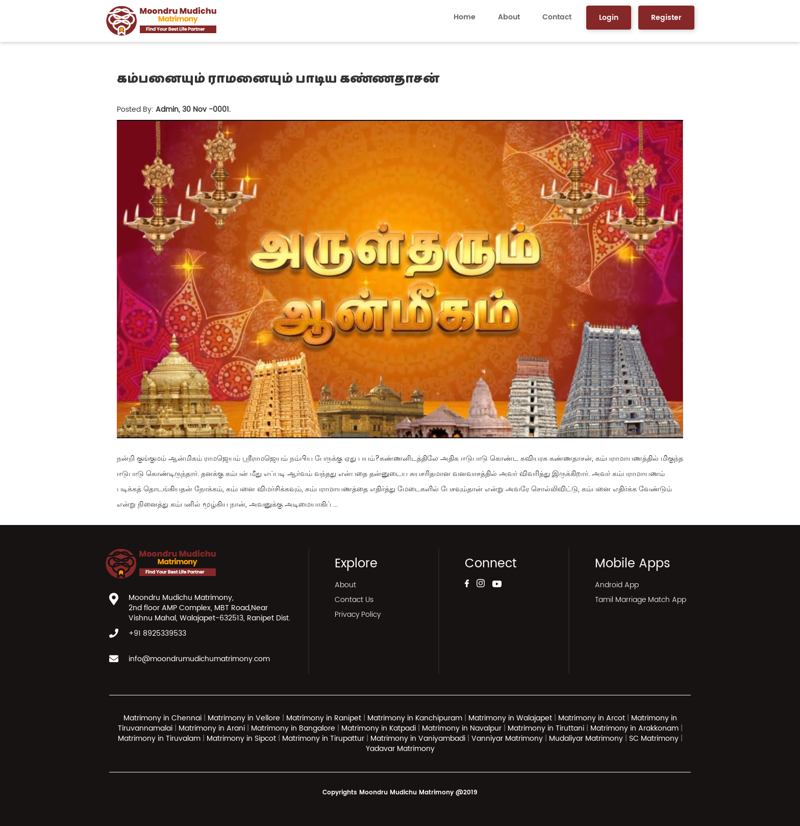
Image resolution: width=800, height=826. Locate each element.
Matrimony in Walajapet (510, 718)
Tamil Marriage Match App (640, 600)
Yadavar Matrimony (400, 749)
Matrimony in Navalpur (462, 728)
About (509, 17)
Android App (617, 585)
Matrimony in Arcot (591, 718)
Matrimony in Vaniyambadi (417, 738)
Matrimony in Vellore (244, 718)
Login (608, 17)
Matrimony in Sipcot (241, 738)
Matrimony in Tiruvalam (159, 738)
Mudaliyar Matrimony (587, 738)
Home (465, 17)
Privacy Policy (358, 614)
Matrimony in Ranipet (323, 718)
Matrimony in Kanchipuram (414, 718)
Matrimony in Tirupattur (323, 738)
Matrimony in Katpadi (378, 728)
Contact (556, 17)
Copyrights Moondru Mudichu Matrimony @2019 (400, 792)
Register (666, 17)
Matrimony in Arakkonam (634, 728)
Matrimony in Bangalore (293, 728)
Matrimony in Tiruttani (546, 728)
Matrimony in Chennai (162, 718)
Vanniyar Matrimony (508, 738)
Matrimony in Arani (212, 728)
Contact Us (354, 600)
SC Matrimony (655, 738)
